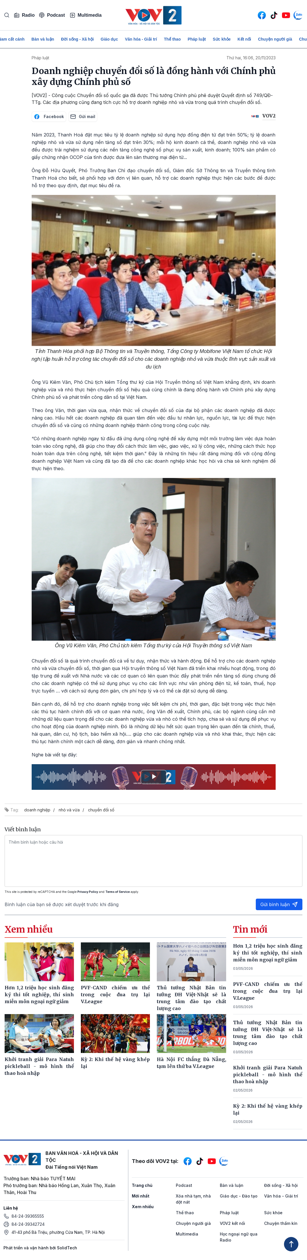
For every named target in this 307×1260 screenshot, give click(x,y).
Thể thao (172, 39)
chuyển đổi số (101, 809)
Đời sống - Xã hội (77, 39)
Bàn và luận (42, 39)
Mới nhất (140, 1195)
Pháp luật (197, 39)
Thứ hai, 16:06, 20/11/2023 (251, 57)
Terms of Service (117, 891)
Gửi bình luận (279, 904)
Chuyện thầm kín (281, 1223)
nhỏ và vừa (69, 809)
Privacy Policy (87, 891)
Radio (24, 15)
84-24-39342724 (28, 1224)
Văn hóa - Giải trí (141, 39)
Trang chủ (142, 1185)
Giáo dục (109, 39)
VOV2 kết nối (232, 1223)
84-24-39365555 (28, 1216)
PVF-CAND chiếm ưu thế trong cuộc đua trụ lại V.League (267, 991)
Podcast (52, 15)
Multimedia (86, 15)
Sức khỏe (221, 39)
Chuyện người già (275, 39)
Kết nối (244, 39)
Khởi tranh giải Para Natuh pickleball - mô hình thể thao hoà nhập (267, 1074)
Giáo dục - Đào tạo (239, 1195)
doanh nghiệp (37, 809)
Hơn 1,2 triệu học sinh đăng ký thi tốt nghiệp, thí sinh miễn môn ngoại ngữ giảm (267, 953)
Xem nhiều (143, 1206)
